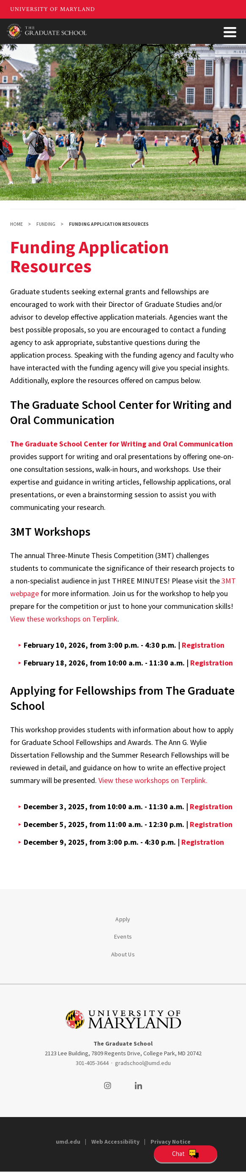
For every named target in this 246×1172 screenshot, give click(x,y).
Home (16, 224)
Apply (122, 919)
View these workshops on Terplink (64, 619)
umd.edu (68, 1141)
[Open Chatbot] (185, 1153)
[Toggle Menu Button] (230, 32)
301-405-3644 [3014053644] (92, 1063)
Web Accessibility (115, 1141)
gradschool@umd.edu (143, 1063)
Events (123, 936)
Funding (45, 224)
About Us (123, 954)
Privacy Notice (170, 1141)
